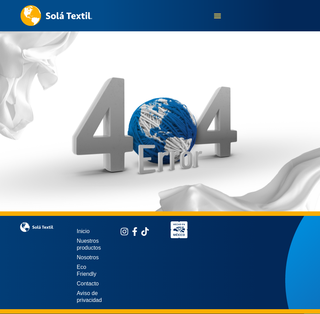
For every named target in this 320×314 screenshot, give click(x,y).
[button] (217, 15)
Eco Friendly (86, 270)
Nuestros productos (89, 244)
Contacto (88, 283)
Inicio (83, 231)
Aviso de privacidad (89, 296)
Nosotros (88, 257)
